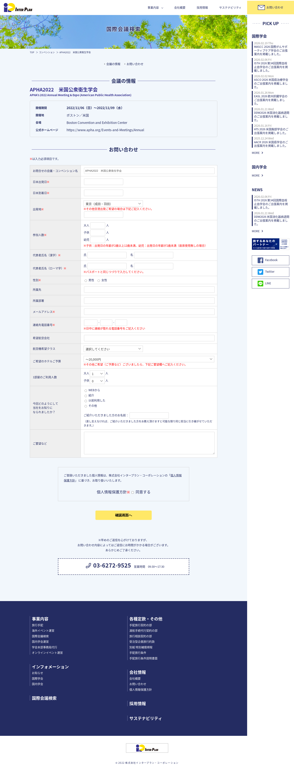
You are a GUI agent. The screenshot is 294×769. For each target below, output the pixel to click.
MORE (256, 152)
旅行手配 (37, 625)
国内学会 (37, 684)
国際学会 (37, 678)
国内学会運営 (40, 641)
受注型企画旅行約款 (142, 641)
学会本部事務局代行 (44, 647)
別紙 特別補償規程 (140, 647)
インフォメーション (50, 666)
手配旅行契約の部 (140, 625)
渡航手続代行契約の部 (143, 630)
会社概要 (179, 7)
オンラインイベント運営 (47, 653)
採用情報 (202, 7)
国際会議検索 (40, 636)
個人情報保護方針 (140, 689)
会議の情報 (113, 64)
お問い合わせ (135, 64)
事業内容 (153, 7)
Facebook (268, 260)
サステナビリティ (230, 7)
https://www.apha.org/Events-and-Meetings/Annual (105, 129)
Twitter (266, 272)
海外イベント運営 (43, 630)
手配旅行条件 (137, 653)
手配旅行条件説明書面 (143, 658)
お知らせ (37, 673)
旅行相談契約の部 (140, 636)
